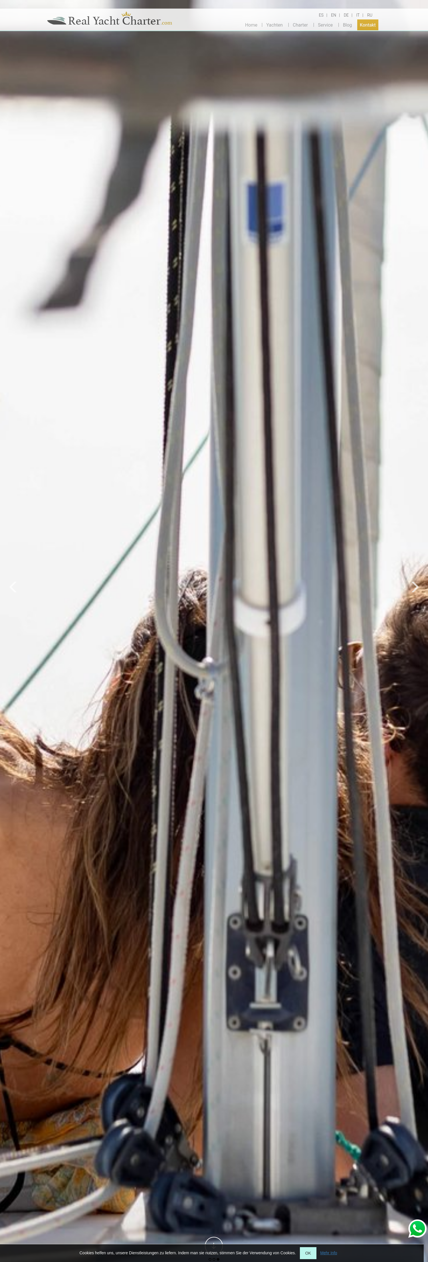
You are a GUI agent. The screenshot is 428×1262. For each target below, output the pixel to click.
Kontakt (368, 24)
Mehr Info (328, 1253)
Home (251, 24)
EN (333, 15)
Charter (300, 24)
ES (321, 15)
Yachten (274, 24)
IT (358, 15)
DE (346, 15)
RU (369, 15)
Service (325, 24)
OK (308, 1253)
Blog (347, 24)
